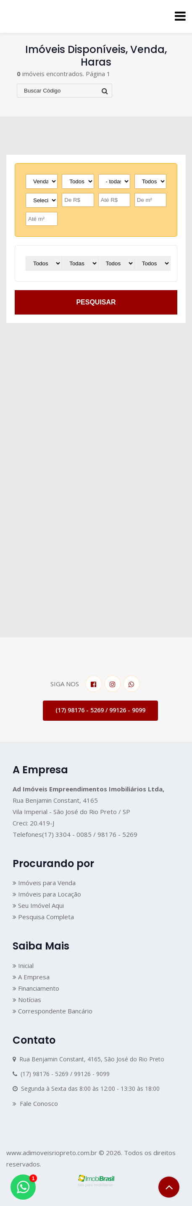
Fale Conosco (35, 1103)
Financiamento (36, 988)
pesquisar (96, 302)
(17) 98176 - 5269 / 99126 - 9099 (100, 710)
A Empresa (31, 977)
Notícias (27, 999)
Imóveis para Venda (44, 882)
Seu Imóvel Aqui (38, 905)
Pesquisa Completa (43, 916)
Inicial (23, 965)
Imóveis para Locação (47, 894)
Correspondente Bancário (52, 1011)
